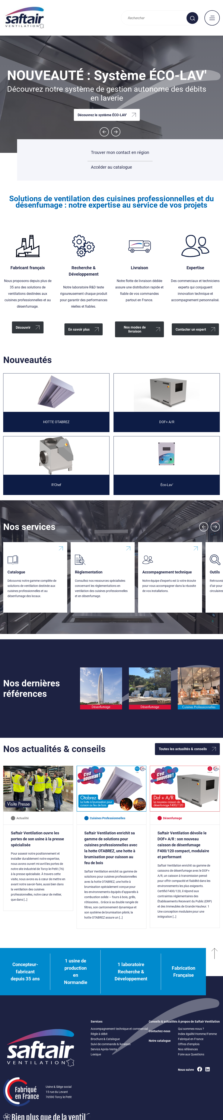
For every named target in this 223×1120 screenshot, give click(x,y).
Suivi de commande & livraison (111, 1044)
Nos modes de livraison (135, 329)
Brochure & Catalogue (105, 1039)
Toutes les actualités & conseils (183, 749)
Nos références (188, 1049)
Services (96, 1021)
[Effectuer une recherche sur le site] (192, 18)
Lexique (96, 1054)
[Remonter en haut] (214, 971)
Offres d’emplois (189, 1044)
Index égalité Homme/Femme (197, 1034)
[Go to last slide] (104, 131)
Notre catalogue (160, 1040)
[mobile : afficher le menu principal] (212, 18)
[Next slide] (115, 131)
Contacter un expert (191, 329)
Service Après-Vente (104, 1049)
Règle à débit (99, 1034)
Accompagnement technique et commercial (119, 1028)
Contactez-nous (159, 1031)
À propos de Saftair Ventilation (199, 1021)
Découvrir (23, 328)
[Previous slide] (203, 526)
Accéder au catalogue (111, 169)
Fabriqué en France (190, 1039)
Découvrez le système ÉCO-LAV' (102, 115)
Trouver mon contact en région (120, 152)
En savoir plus (79, 329)
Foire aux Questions (191, 1054)
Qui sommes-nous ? (191, 1028)
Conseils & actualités (163, 1021)
